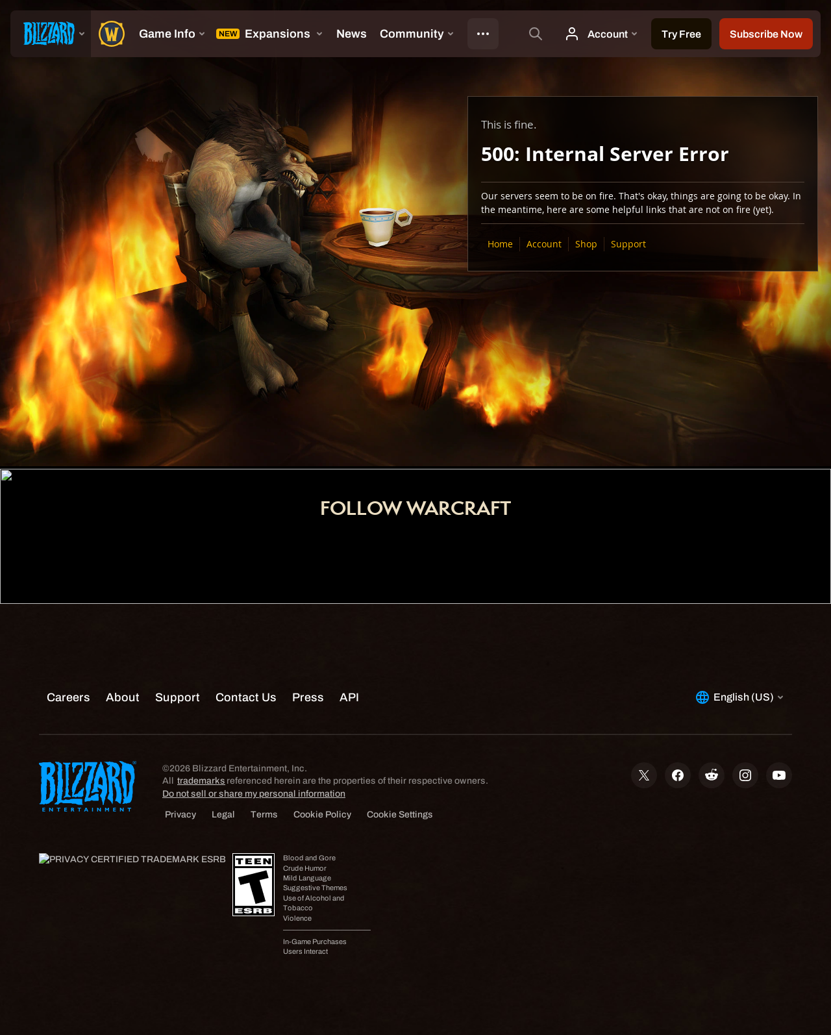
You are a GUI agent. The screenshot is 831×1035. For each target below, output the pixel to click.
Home (500, 244)
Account (544, 244)
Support (628, 244)
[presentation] (50, 33)
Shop (586, 244)
